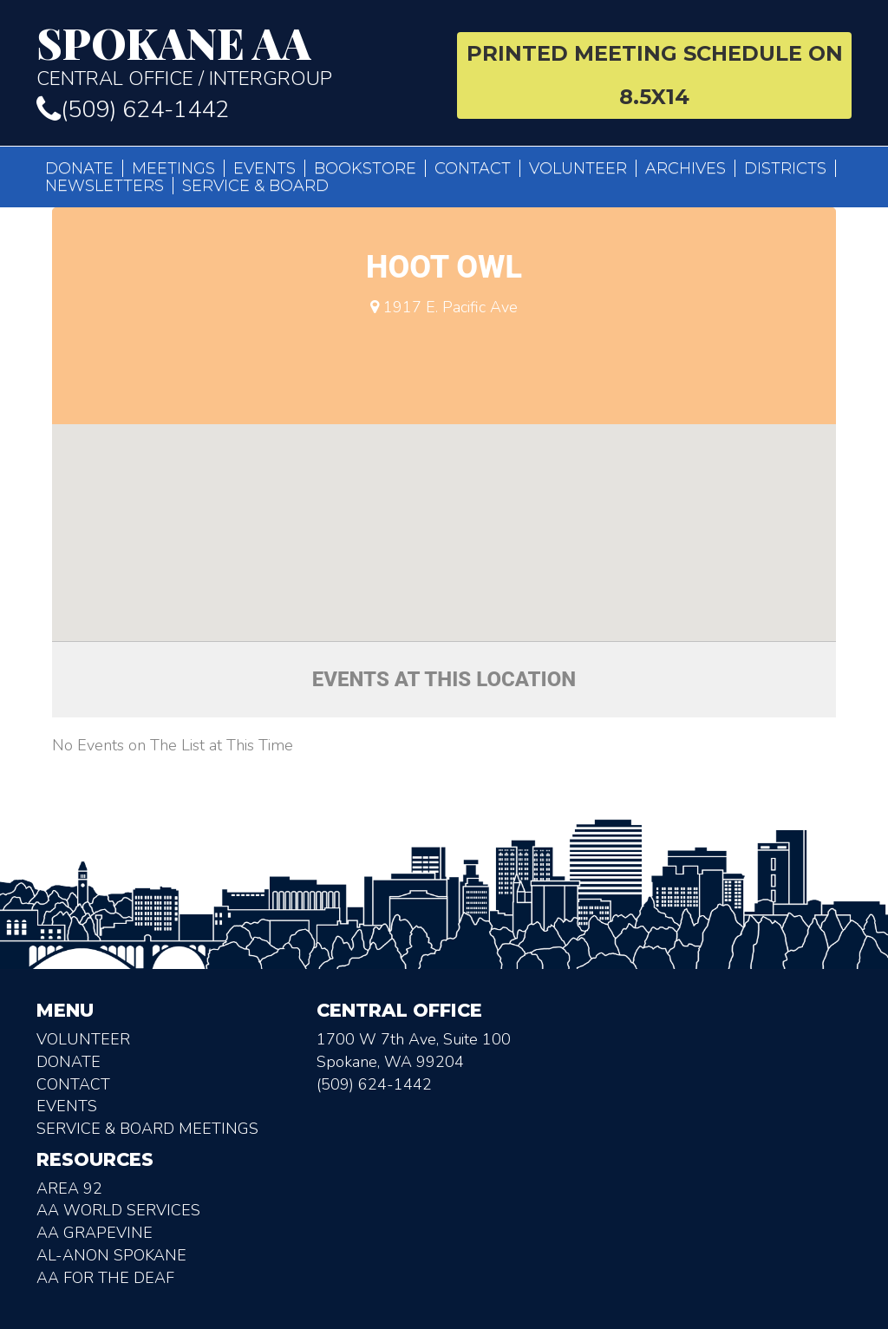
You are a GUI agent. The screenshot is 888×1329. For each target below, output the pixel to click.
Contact (472, 168)
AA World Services (118, 1210)
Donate (79, 168)
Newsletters (104, 185)
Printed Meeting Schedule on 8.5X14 (655, 75)
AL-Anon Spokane (111, 1255)
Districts (785, 168)
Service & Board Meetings (147, 1128)
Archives (685, 168)
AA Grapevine (94, 1232)
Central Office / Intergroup (233, 55)
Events (264, 168)
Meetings (173, 168)
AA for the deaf (105, 1277)
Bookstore (365, 168)
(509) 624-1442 (132, 110)
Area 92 (69, 1188)
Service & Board (255, 185)
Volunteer (578, 168)
